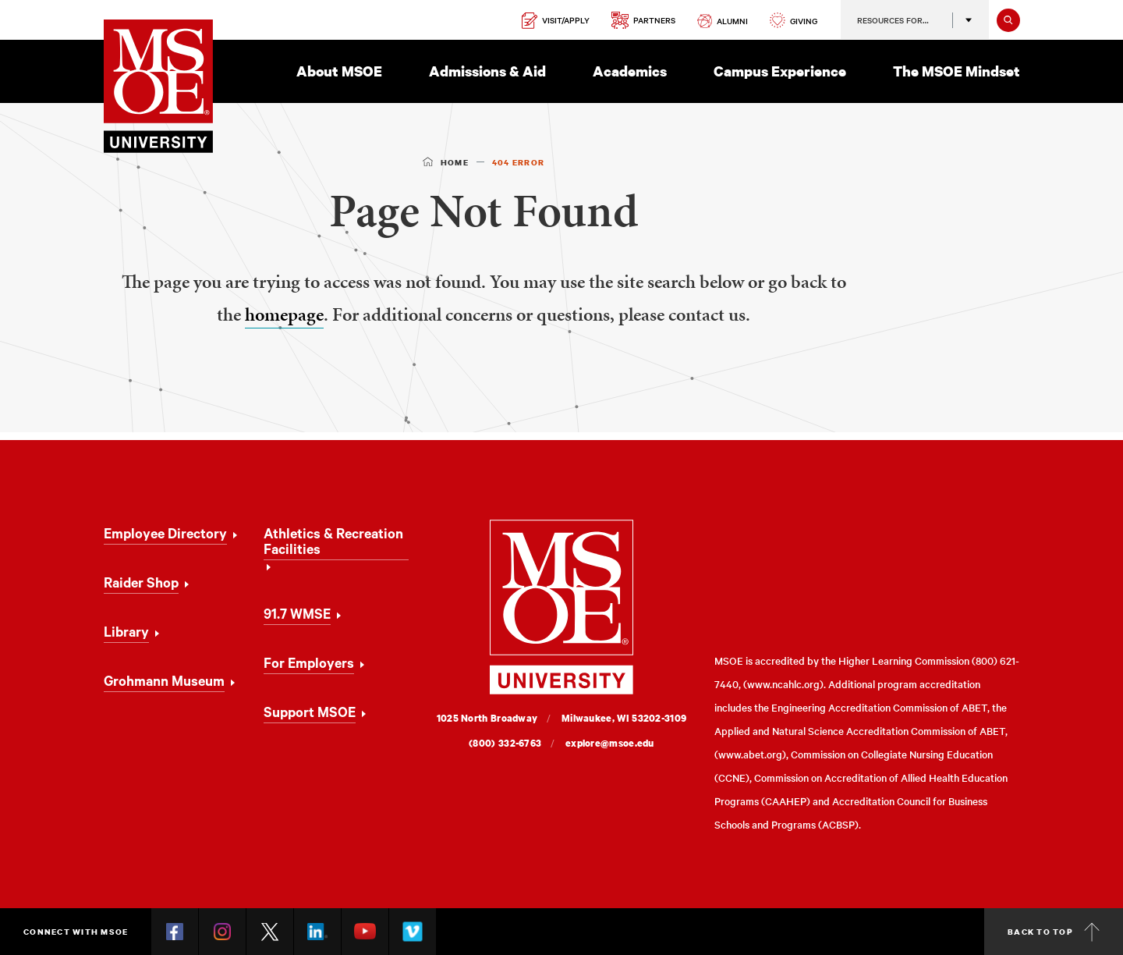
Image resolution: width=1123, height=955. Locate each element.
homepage (284, 314)
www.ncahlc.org (783, 683)
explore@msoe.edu (609, 743)
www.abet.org (750, 754)
